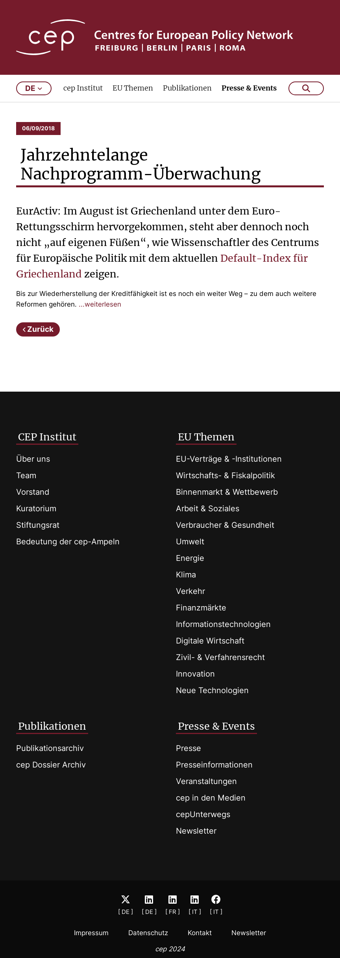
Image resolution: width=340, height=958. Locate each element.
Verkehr (190, 591)
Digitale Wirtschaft (210, 640)
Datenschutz (148, 933)
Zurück (40, 330)
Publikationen (187, 89)
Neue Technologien (212, 690)
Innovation (195, 674)
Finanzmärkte (201, 607)
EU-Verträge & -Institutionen (229, 459)
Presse (188, 748)
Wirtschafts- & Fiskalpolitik (225, 475)
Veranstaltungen (206, 781)
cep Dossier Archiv (51, 764)
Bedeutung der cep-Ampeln (68, 541)
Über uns (33, 459)
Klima (186, 574)
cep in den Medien (211, 798)
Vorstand (32, 492)
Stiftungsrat (37, 525)
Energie (190, 558)
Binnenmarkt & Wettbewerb (227, 492)
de (33, 89)
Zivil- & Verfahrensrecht (220, 657)
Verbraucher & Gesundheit (225, 525)
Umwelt (190, 541)
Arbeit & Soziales (207, 508)
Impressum (91, 933)
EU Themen (133, 89)
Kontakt (200, 933)
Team (26, 475)
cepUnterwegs (203, 814)
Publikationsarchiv (50, 748)
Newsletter (196, 831)
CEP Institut (47, 437)
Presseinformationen (214, 764)
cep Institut (83, 89)
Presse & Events (249, 89)
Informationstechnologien (223, 624)
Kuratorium (36, 508)
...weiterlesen (100, 305)
